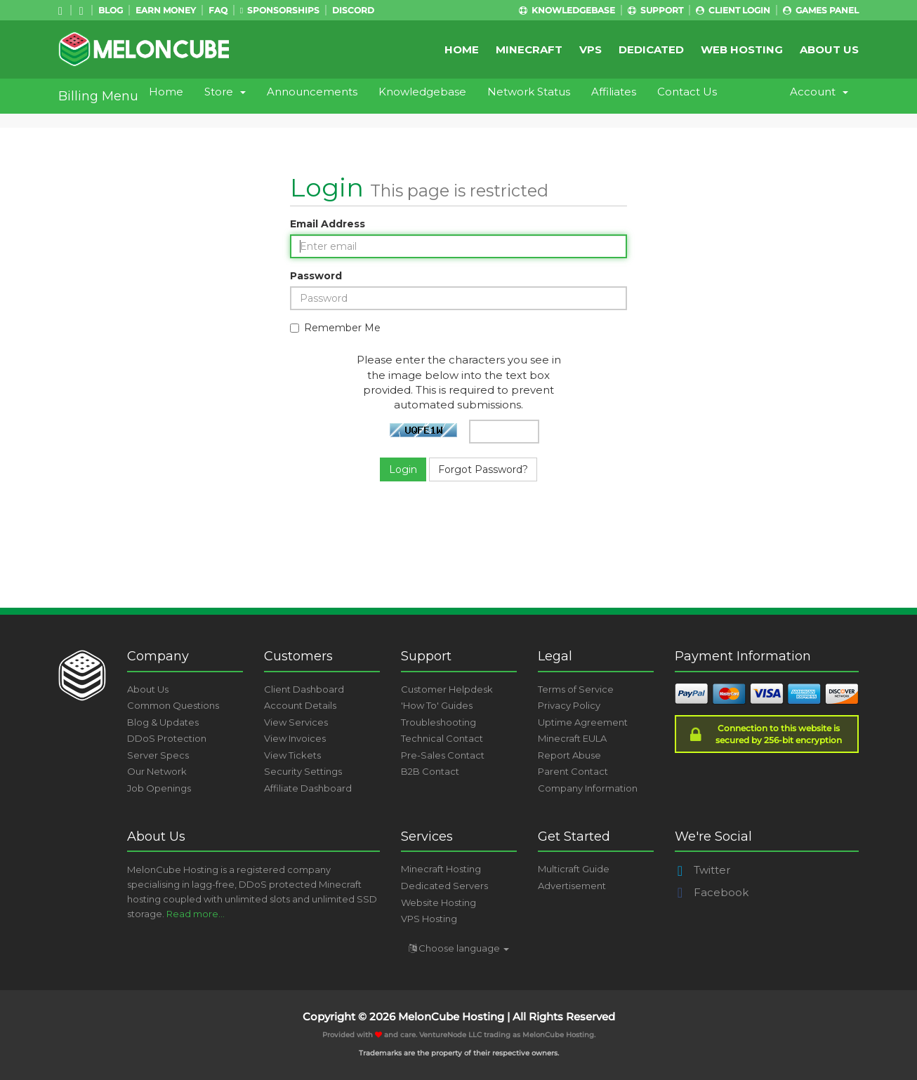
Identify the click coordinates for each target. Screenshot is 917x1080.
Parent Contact (573, 771)
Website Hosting (438, 902)
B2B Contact (430, 771)
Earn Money (166, 10)
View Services (296, 722)
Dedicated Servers (444, 885)
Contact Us (687, 91)
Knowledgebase (567, 10)
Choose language (459, 948)
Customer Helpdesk (447, 689)
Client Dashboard (304, 689)
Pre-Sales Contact (442, 755)
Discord (353, 10)
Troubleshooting (438, 722)
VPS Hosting (429, 918)
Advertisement (572, 885)
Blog (110, 10)
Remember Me (335, 327)
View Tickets (292, 755)
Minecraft (529, 49)
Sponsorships (279, 10)
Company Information (588, 788)
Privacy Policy (569, 705)
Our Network (157, 771)
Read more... (195, 913)
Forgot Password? (483, 469)
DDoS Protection (166, 738)
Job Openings (159, 788)
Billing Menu (98, 96)
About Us (829, 49)
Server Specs (158, 755)
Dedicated (651, 49)
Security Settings (303, 771)
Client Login (733, 10)
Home (461, 49)
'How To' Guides (437, 705)
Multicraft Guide (573, 868)
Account (819, 91)
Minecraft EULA (572, 738)
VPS (590, 49)
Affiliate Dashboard (308, 788)
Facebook (711, 892)
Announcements (312, 91)
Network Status (528, 91)
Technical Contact (442, 738)
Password (316, 275)
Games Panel (821, 10)
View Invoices (295, 738)
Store (225, 91)
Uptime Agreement (583, 722)
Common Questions (173, 705)
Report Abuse (569, 755)
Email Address (327, 224)
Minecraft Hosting (441, 868)
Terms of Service (576, 689)
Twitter (702, 869)
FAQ (218, 10)
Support (655, 10)
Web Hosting (742, 49)
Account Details (300, 705)
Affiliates (613, 91)
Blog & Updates (163, 722)
